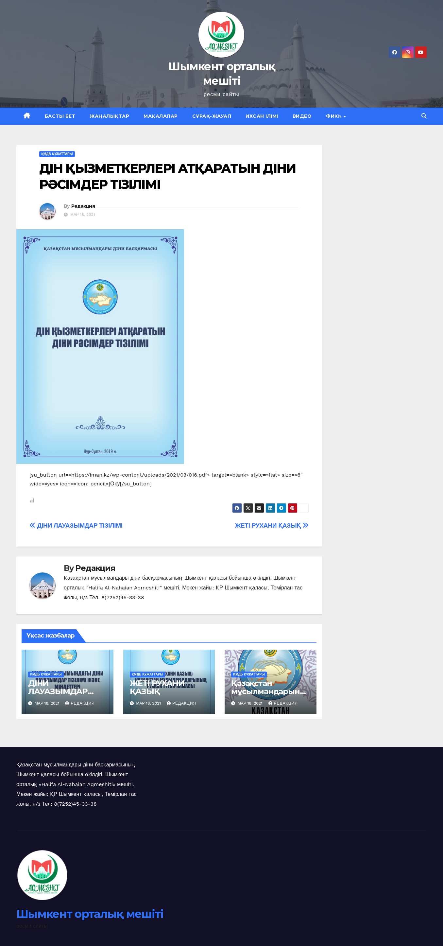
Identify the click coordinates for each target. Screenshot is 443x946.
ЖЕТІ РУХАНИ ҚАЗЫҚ (272, 525)
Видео (302, 116)
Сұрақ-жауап (211, 116)
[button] (424, 116)
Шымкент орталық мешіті (89, 914)
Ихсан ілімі (262, 116)
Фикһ (334, 116)
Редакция (83, 206)
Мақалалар (161, 116)
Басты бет (60, 116)
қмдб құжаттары (57, 154)
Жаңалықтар (109, 116)
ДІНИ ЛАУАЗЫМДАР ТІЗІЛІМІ (76, 525)
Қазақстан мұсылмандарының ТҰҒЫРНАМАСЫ (268, 691)
